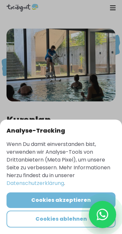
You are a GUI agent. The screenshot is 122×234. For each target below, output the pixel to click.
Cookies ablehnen (61, 219)
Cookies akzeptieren (61, 200)
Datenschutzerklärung (35, 183)
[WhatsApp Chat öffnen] (102, 214)
